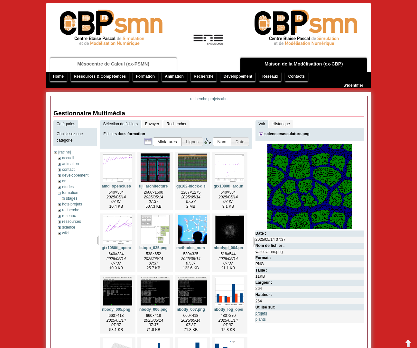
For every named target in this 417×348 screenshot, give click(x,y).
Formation (145, 76)
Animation (174, 76)
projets (261, 313)
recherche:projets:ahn (208, 99)
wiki (65, 233)
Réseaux (270, 76)
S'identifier (353, 85)
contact (68, 169)
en (64, 181)
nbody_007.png (191, 309)
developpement (75, 175)
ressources (71, 221)
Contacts (296, 76)
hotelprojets (72, 204)
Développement (238, 76)
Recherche (203, 76)
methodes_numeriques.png (201, 248)
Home (58, 76)
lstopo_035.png (153, 248)
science (68, 227)
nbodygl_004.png (230, 248)
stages (71, 198)
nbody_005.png (116, 309)
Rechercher (177, 124)
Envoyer (152, 124)
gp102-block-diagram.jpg (199, 186)
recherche (70, 210)
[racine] (64, 152)
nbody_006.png (153, 309)
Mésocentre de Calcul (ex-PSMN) (113, 63)
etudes (68, 187)
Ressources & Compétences (100, 76)
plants (260, 319)
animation (70, 163)
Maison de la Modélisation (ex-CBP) (303, 63)
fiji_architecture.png (157, 186)
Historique (281, 124)
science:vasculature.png (287, 134)
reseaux (69, 215)
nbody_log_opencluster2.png (240, 309)
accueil (68, 158)
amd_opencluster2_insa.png (128, 186)
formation (70, 192)
